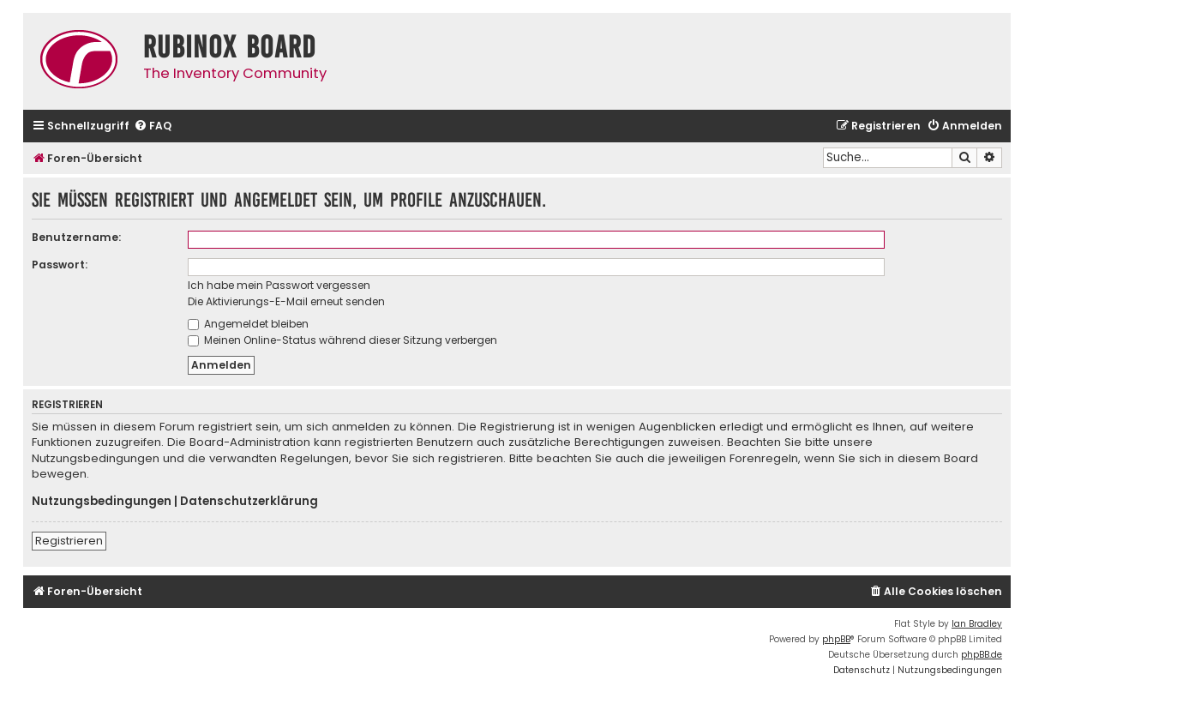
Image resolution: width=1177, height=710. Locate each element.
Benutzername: (76, 237)
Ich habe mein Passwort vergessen (279, 285)
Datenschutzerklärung (249, 501)
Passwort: (59, 264)
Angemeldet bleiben (248, 323)
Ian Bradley (977, 623)
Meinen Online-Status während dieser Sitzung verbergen (342, 340)
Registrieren (69, 540)
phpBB (836, 639)
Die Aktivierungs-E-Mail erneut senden (286, 301)
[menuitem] (152, 126)
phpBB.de (981, 654)
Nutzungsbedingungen (101, 501)
